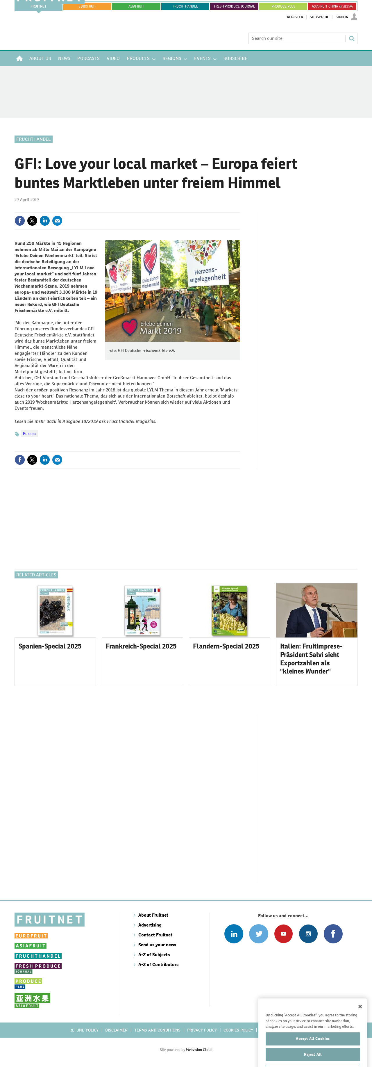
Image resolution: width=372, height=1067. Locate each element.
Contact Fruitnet (155, 935)
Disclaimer (116, 1030)
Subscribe (319, 17)
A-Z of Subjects (154, 955)
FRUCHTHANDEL (185, 6)
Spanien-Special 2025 (50, 646)
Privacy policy (202, 1030)
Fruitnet (38, 6)
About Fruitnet (153, 915)
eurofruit (87, 6)
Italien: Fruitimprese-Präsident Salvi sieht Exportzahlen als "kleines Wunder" (311, 659)
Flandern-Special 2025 (226, 646)
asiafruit (136, 6)
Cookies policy (238, 1030)
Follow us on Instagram (308, 933)
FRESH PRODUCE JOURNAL (234, 6)
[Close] (360, 1020)
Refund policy (84, 1030)
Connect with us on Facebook (333, 933)
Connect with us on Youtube (283, 933)
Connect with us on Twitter (258, 933)
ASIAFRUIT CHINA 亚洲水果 (332, 6)
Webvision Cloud (199, 1049)
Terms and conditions (157, 1030)
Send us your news (157, 945)
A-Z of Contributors (158, 964)
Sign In (342, 17)
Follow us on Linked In (233, 933)
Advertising (150, 925)
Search (351, 38)
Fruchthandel (33, 139)
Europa (29, 433)
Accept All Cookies (313, 1052)
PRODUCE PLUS (283, 6)
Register (295, 17)
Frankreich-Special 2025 (141, 646)
